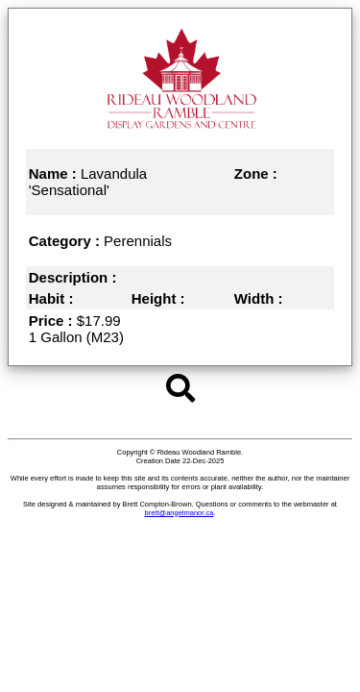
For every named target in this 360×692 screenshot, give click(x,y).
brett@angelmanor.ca (179, 512)
